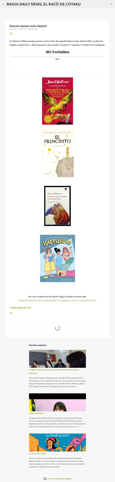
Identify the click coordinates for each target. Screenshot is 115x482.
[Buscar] (84, 4)
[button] (10, 33)
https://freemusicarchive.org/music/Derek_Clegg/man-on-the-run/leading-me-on (57, 300)
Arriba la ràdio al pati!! (38, 454)
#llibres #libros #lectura (20, 308)
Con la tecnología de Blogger (58, 479)
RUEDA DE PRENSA (36, 413)
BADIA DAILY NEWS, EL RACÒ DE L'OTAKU (44, 4)
